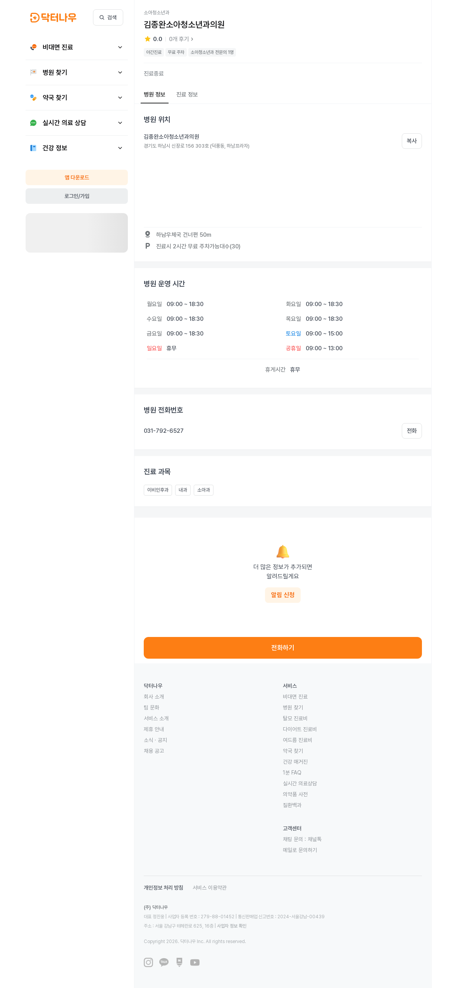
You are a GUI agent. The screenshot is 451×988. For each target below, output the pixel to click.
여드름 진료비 (297, 740)
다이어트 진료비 (300, 729)
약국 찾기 (293, 751)
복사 (412, 141)
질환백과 (292, 805)
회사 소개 (154, 697)
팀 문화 (151, 707)
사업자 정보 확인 (231, 926)
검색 (108, 17)
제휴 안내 (154, 729)
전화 (412, 430)
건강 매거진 (295, 762)
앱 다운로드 (77, 177)
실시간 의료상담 (300, 783)
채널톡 (315, 839)
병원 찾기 (293, 707)
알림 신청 (282, 595)
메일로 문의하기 (300, 850)
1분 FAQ (292, 772)
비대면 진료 (295, 697)
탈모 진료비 (295, 718)
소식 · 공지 (155, 740)
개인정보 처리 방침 (163, 888)
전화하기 (282, 648)
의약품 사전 (295, 794)
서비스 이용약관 (210, 888)
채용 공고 (154, 751)
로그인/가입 (77, 196)
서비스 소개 (156, 718)
